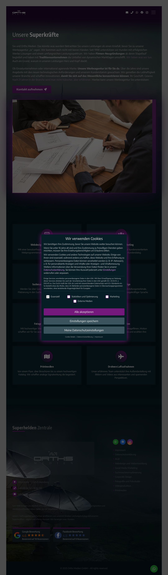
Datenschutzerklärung (54, 269)
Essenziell (53, 296)
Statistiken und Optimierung (82, 296)
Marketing (113, 296)
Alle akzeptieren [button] (84, 312)
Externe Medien (82, 301)
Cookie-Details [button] (70, 337)
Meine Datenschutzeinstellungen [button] (84, 330)
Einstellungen (109, 269)
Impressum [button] (99, 337)
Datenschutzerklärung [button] (85, 337)
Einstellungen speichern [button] (84, 321)
